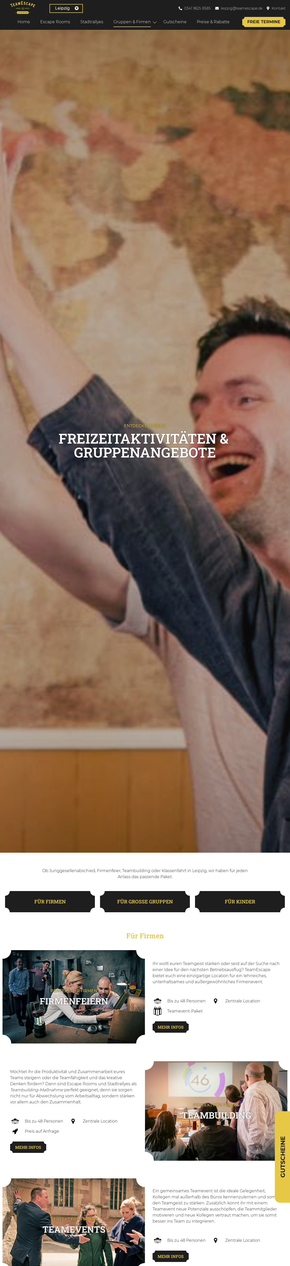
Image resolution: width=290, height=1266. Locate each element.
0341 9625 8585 (197, 8)
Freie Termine (263, 21)
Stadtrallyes (91, 21)
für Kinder (240, 902)
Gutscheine (174, 21)
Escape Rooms (55, 21)
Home (23, 21)
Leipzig (60, 8)
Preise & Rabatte (212, 21)
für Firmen (50, 902)
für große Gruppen (145, 902)
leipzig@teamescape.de (241, 8)
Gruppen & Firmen (131, 21)
